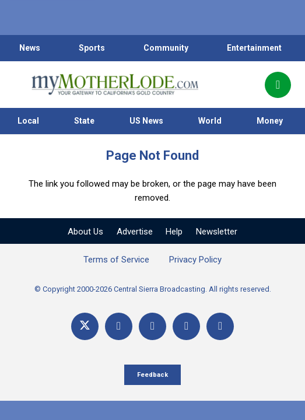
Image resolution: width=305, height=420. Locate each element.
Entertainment (254, 47)
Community (165, 47)
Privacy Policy (195, 259)
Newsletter (216, 231)
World (210, 120)
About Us (85, 231)
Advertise (135, 231)
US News (146, 120)
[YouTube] (152, 326)
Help (174, 231)
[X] (85, 326)
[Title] (220, 326)
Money (270, 120)
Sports (92, 47)
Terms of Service (116, 259)
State (84, 120)
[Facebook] (118, 326)
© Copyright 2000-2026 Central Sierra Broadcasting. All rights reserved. (152, 289)
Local (28, 120)
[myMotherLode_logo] (114, 84)
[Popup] (278, 85)
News (29, 47)
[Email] (186, 326)
